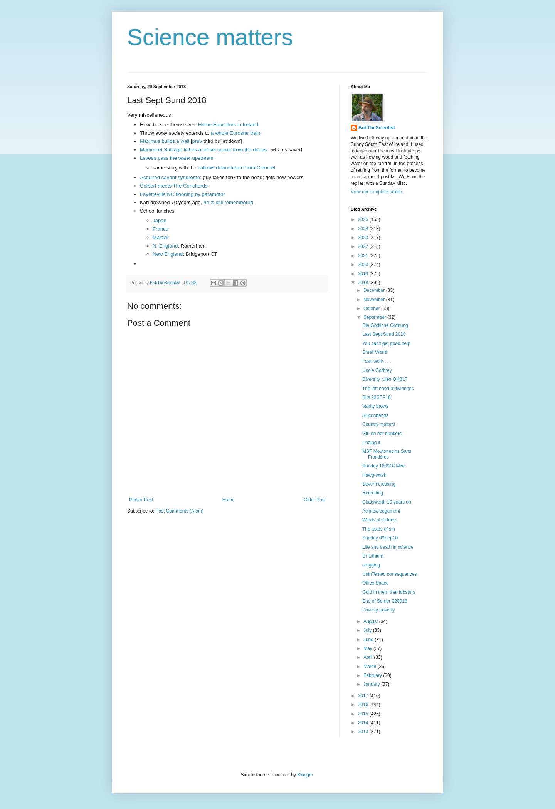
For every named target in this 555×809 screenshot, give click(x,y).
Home (228, 499)
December (374, 290)
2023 (364, 237)
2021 (364, 255)
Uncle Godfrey (377, 370)
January (372, 684)
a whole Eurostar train (234, 133)
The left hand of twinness (388, 388)
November (374, 299)
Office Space (375, 583)
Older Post (315, 499)
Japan (159, 220)
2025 (364, 219)
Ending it (371, 442)
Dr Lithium (372, 556)
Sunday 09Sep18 (380, 538)
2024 (364, 228)
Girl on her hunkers (382, 433)
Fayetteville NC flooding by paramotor (182, 194)
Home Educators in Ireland (228, 124)
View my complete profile (376, 191)
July (368, 630)
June (369, 639)
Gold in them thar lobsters (388, 592)
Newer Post (141, 499)
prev (197, 141)
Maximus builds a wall (164, 141)
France (160, 229)
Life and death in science (388, 547)
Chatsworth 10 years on (386, 502)
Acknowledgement (381, 511)
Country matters (378, 424)
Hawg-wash (374, 475)
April (368, 657)
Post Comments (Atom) (179, 511)
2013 (364, 731)
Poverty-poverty (378, 610)
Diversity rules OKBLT (384, 379)
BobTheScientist (376, 128)
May (368, 648)
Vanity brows (375, 406)
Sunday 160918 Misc (383, 466)
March (370, 666)
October (372, 308)
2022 (364, 246)
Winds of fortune (379, 520)
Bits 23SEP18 (376, 397)
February (373, 675)
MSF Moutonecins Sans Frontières (386, 454)
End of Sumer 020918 (384, 601)
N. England (165, 246)
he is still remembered (228, 202)
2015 (364, 714)
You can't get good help (386, 343)
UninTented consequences (389, 574)
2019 (364, 273)
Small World (374, 352)
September (375, 317)
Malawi (160, 237)
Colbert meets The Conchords (174, 186)
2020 (364, 264)
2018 (364, 282)
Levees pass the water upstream (177, 158)
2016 (364, 704)
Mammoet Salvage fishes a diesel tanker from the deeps (203, 149)
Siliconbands (375, 415)
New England (168, 254)
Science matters (210, 37)
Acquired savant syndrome (170, 177)
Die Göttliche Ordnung (385, 325)
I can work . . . (376, 361)
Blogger (305, 774)
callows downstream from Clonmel (236, 168)
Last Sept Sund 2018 (383, 334)
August (371, 621)
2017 (364, 695)
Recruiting (372, 493)
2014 (364, 722)
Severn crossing (378, 484)
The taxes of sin (378, 529)
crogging (371, 565)
